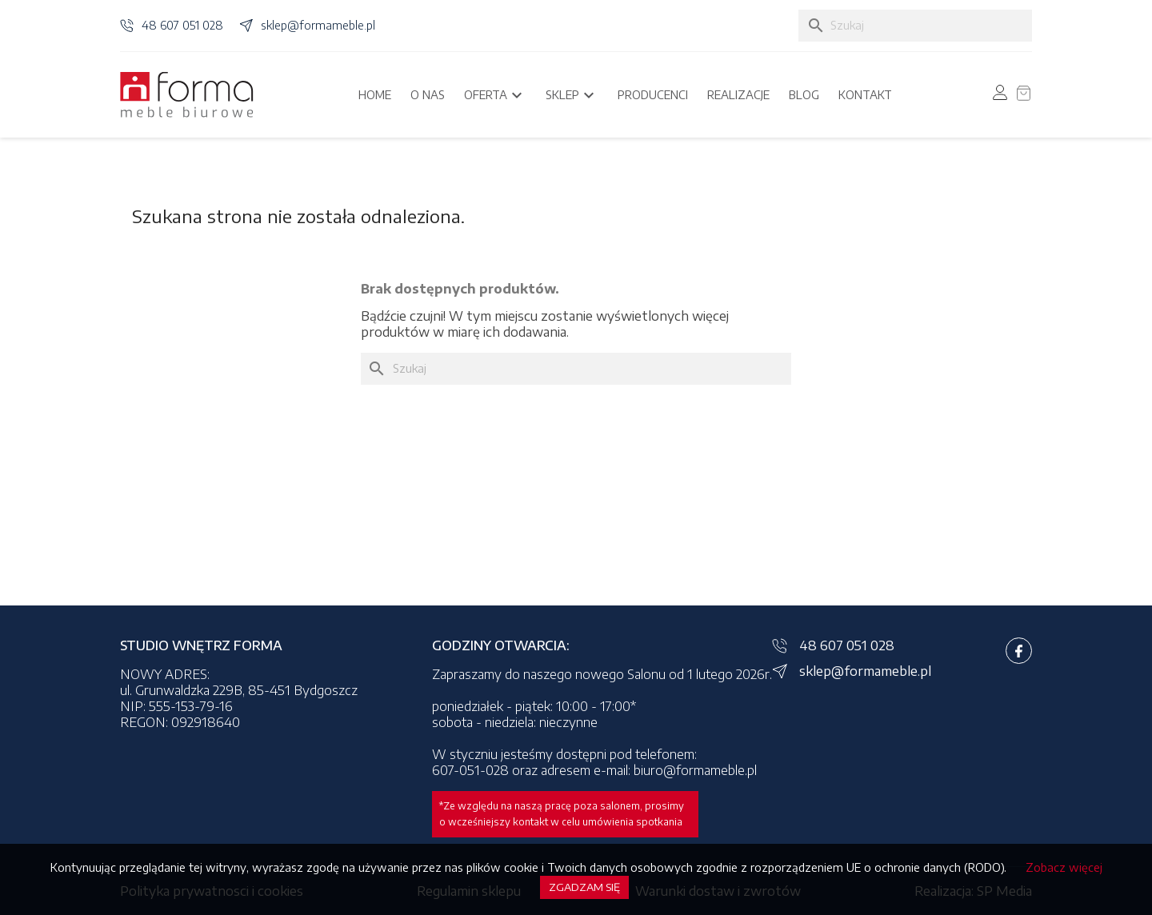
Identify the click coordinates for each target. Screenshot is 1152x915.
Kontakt (865, 95)
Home (374, 95)
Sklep (572, 95)
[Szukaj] (915, 26)
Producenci (653, 95)
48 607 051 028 (182, 25)
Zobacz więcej (1064, 867)
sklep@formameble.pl (318, 25)
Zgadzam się (584, 887)
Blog (804, 95)
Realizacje (738, 95)
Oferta (495, 95)
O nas (427, 95)
